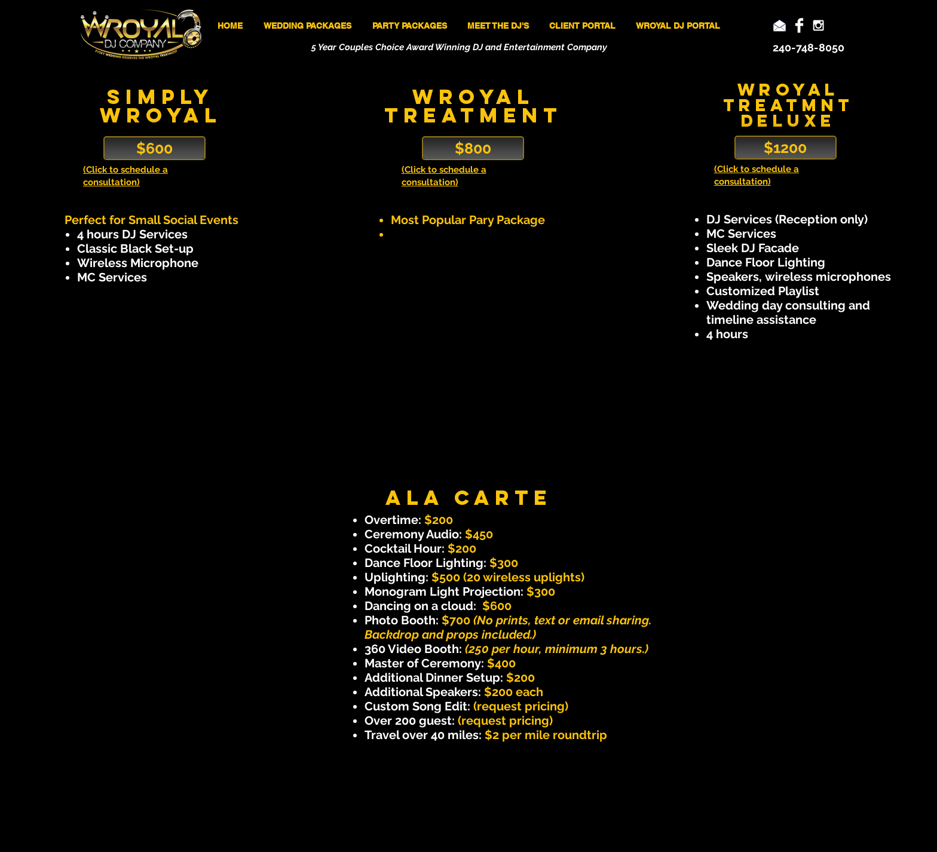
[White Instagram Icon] (818, 25)
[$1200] (785, 148)
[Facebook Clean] (799, 25)
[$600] (154, 148)
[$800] (473, 148)
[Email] (779, 25)
